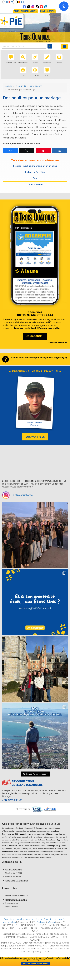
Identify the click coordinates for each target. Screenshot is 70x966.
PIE (33, 828)
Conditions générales (14, 919)
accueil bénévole (9, 846)
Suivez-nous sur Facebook (16, 896)
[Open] (64, 6)
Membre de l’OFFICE (13, 873)
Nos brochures (11, 903)
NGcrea (51, 922)
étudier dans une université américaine (27, 837)
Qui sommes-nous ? (13, 869)
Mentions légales (34, 919)
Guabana (40, 922)
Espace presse (11, 907)
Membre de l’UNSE (13, 877)
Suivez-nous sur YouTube (16, 899)
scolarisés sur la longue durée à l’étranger (37, 834)
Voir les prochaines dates (35, 964)
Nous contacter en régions (16, 880)
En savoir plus (13, 800)
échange (51, 846)
